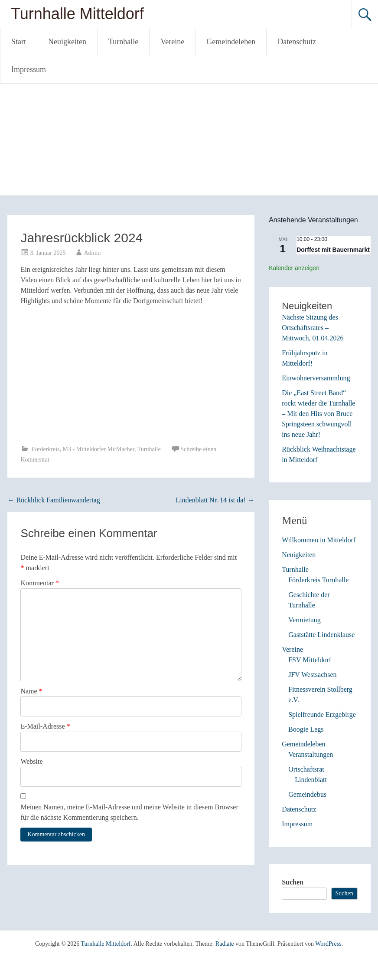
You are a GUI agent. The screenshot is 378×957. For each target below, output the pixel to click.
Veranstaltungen (310, 754)
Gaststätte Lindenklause (321, 634)
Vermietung (304, 620)
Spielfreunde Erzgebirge (322, 714)
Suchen (292, 882)
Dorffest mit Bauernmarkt (333, 249)
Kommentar (39, 583)
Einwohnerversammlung (316, 378)
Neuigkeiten (67, 41)
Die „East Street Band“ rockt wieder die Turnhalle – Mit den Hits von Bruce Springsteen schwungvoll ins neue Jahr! (318, 413)
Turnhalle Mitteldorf (77, 14)
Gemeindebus (307, 794)
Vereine (172, 41)
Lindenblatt (311, 779)
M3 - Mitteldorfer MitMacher (98, 449)
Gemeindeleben (230, 41)
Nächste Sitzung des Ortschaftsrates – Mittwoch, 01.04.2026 (312, 328)
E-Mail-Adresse (45, 726)
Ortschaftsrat (306, 769)
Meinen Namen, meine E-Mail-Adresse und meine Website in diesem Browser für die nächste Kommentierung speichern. (129, 812)
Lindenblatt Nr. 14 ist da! (215, 500)
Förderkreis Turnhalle (318, 580)
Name (31, 691)
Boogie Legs (305, 729)
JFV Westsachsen (312, 674)
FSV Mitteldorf (309, 659)
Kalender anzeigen (294, 267)
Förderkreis (46, 449)
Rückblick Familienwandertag (53, 500)
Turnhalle (123, 41)
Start (18, 41)
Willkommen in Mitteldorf (318, 540)
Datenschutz (296, 41)
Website (31, 761)
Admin (92, 253)
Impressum (28, 69)
